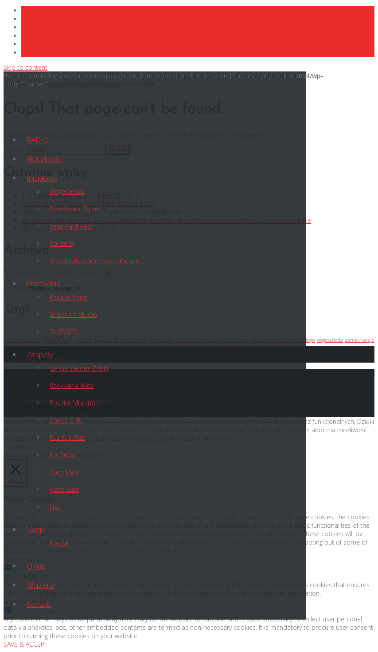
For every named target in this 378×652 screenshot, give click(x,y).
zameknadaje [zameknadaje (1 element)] (359, 340)
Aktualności (45, 159)
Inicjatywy (42, 178)
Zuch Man (64, 472)
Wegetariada (68, 191)
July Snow (63, 454)
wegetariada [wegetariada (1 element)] (330, 340)
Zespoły (40, 354)
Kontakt (39, 604)
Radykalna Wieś (72, 385)
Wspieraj (41, 585)
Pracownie (44, 283)
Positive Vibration (74, 403)
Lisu (55, 506)
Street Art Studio (73, 314)
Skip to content (25, 67)
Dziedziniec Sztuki (75, 209)
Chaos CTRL (66, 420)
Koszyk (59, 543)
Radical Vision (69, 297)
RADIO (38, 139)
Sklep (35, 529)
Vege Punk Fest (71, 226)
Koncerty (62, 243)
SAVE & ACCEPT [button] (25, 644)
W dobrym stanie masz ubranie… (97, 261)
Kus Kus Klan (68, 437)
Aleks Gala (64, 489)
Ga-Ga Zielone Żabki (79, 368)
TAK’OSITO (64, 332)
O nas (36, 566)
